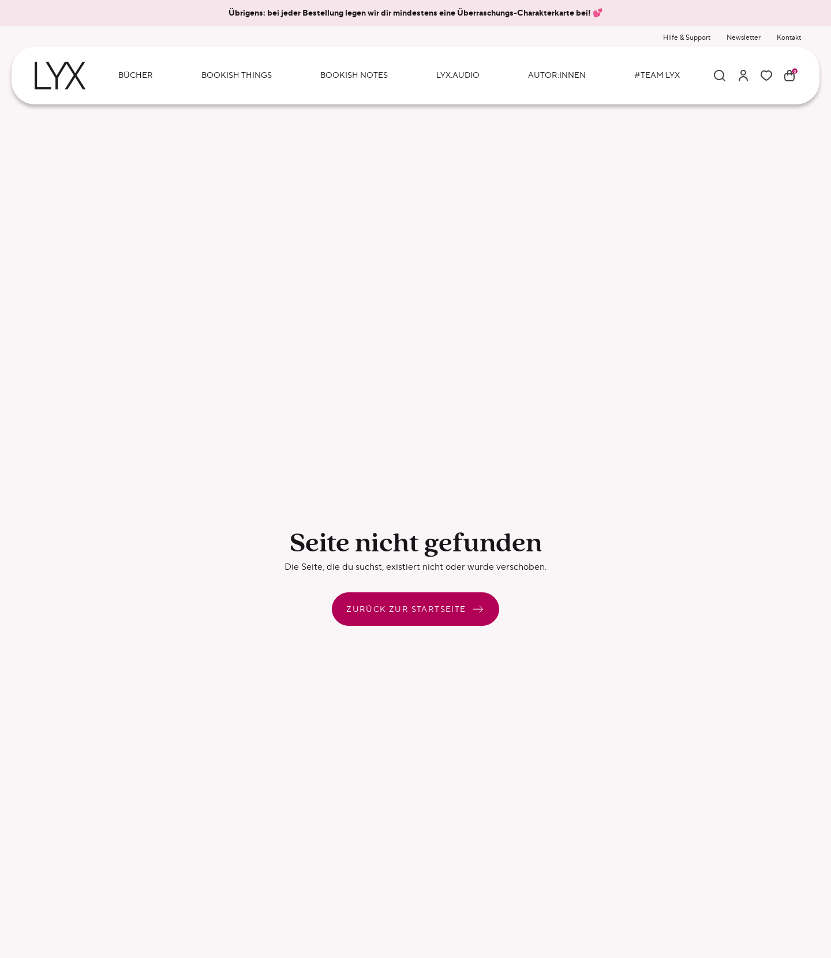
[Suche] (719, 75)
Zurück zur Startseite (415, 609)
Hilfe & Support (686, 37)
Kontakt (789, 37)
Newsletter (744, 37)
